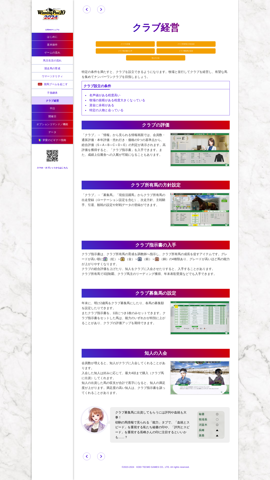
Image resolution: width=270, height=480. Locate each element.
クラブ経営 (52, 100)
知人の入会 (155, 61)
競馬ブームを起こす (53, 84)
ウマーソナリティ (52, 76)
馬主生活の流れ (52, 60)
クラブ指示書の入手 (129, 53)
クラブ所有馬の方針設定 (182, 44)
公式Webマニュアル (52, 27)
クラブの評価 (129, 44)
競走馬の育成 (52, 68)
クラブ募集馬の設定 (182, 53)
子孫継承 (52, 92)
